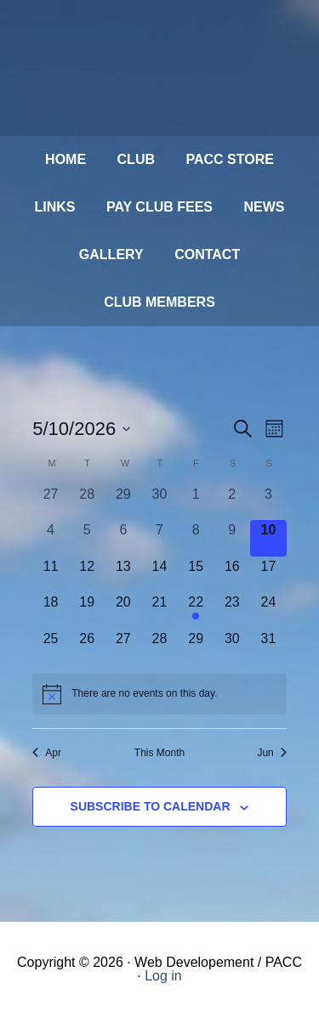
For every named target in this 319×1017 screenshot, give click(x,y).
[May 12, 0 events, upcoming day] (87, 575)
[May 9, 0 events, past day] (232, 538)
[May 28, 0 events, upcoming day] (159, 647)
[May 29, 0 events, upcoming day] (196, 647)
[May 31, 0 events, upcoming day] (268, 647)
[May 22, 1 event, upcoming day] (196, 610)
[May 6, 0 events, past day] (123, 538)
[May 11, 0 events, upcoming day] (50, 575)
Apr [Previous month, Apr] (46, 753)
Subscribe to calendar (151, 806)
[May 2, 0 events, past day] (232, 502)
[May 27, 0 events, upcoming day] (123, 647)
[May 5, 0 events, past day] (87, 538)
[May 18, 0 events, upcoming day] (50, 610)
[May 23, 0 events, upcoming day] (232, 610)
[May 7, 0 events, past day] (159, 538)
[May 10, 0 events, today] (268, 538)
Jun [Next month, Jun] (271, 753)
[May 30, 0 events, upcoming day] (232, 647)
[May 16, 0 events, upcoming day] (232, 575)
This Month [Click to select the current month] (159, 753)
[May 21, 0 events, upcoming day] (159, 610)
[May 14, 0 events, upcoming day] (159, 575)
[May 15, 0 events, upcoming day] (196, 575)
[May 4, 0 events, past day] (50, 538)
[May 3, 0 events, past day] (268, 502)
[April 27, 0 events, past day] (50, 502)
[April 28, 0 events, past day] (87, 502)
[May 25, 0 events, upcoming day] (50, 647)
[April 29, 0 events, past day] (123, 502)
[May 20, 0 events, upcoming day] (123, 610)
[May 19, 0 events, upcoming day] (87, 610)
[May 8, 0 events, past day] (196, 538)
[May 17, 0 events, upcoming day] (268, 575)
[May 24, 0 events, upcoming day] (268, 610)
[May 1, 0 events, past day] (196, 502)
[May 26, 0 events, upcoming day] (87, 647)
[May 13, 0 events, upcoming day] (123, 575)
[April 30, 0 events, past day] (159, 502)
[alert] (159, 694)
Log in (163, 976)
